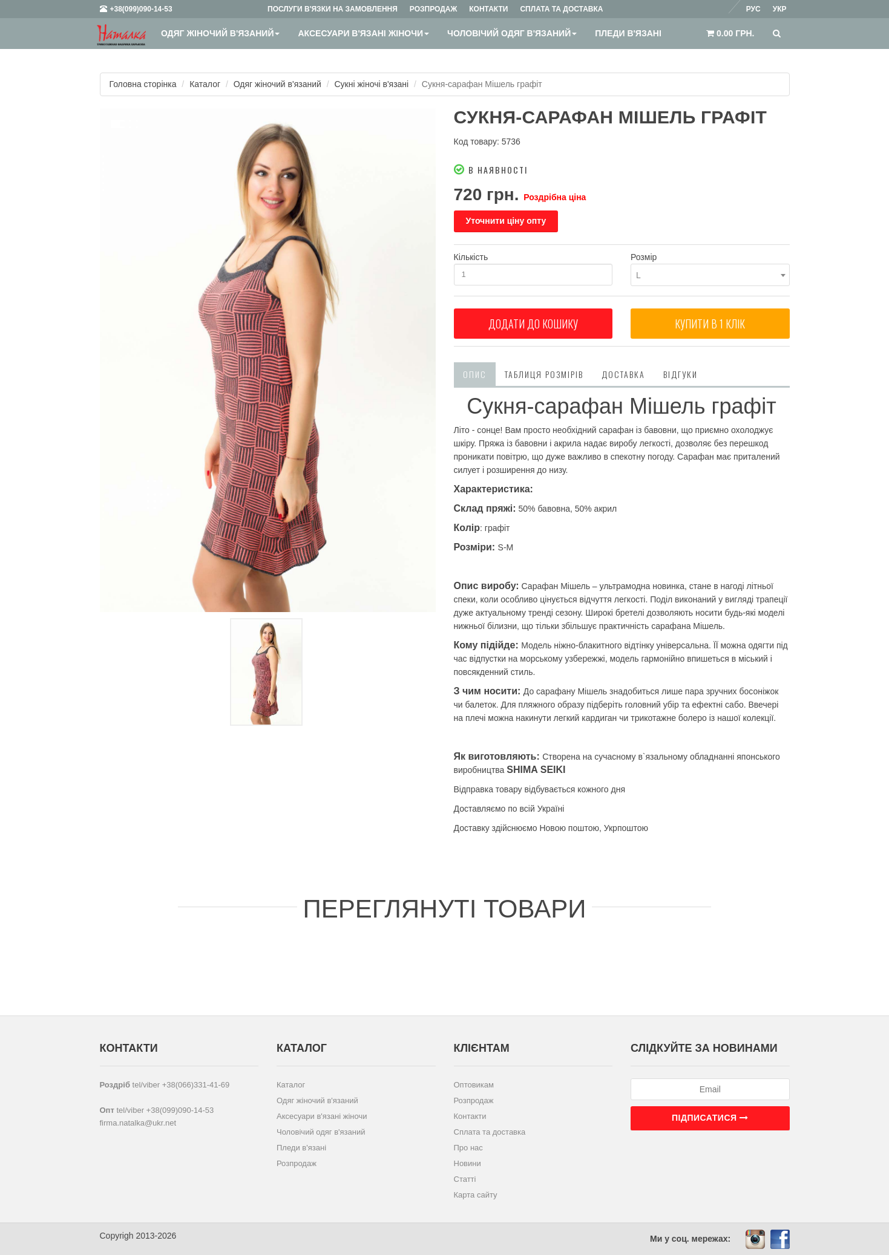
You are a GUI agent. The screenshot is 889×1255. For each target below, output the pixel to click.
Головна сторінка (143, 84)
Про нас (468, 1147)
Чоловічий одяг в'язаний (512, 33)
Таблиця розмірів (544, 374)
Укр (780, 9)
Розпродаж (297, 1163)
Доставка (623, 374)
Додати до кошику (533, 323)
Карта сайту (475, 1194)
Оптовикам (474, 1084)
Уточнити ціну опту (506, 221)
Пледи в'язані (628, 33)
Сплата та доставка (490, 1131)
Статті (465, 1179)
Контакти (470, 1116)
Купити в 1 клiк (710, 323)
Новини (467, 1163)
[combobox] (710, 275)
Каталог (204, 84)
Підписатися (710, 1118)
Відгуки (680, 374)
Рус (753, 9)
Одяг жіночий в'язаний (220, 33)
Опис (475, 374)
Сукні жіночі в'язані (372, 84)
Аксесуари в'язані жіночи (363, 33)
